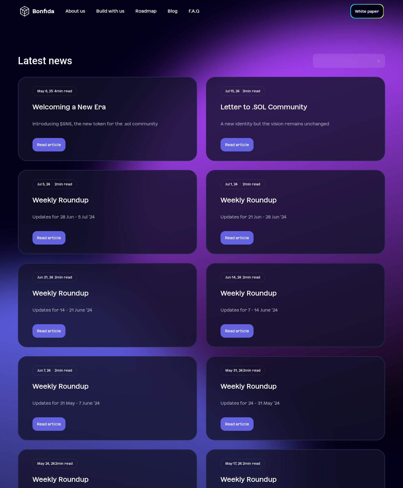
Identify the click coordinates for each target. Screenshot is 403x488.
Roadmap (145, 11)
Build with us (110, 11)
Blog (172, 11)
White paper (367, 11)
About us (75, 11)
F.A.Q (194, 11)
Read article (49, 144)
